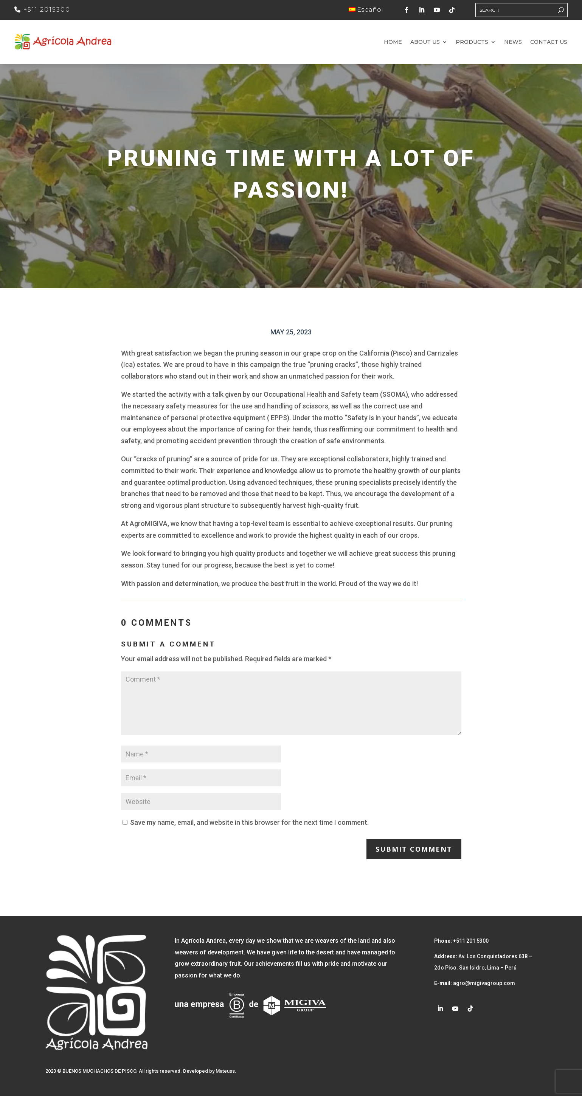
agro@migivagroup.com (483, 985)
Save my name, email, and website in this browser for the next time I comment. (249, 824)
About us (425, 43)
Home (393, 43)
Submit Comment (414, 850)
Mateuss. (226, 1073)
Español (366, 9)
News (513, 43)
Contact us (548, 43)
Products (472, 43)
